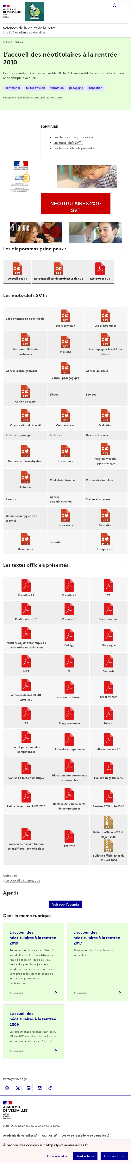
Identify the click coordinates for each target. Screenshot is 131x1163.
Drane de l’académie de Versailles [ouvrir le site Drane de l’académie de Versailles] (84, 1136)
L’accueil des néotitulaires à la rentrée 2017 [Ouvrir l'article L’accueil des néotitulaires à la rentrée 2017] (96, 937)
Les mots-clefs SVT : (68, 142)
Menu (125, 5)
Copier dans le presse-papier (50, 1088)
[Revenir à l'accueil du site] (15, 1110)
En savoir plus (57, 1156)
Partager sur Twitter (18, 1088)
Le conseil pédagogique (22, 880)
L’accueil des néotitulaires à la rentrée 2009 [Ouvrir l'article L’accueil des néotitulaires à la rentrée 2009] (32, 1019)
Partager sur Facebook (7, 1088)
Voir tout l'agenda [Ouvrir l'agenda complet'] (65, 904)
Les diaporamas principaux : (74, 137)
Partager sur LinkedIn (29, 1088)
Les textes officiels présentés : (75, 148)
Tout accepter (114, 1156)
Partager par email (39, 1088)
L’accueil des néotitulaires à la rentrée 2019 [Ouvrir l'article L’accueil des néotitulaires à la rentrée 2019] (32, 937)
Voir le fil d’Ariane (13, 42)
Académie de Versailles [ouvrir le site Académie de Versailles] (18, 1136)
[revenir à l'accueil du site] (65, 28)
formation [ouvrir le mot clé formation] (57, 88)
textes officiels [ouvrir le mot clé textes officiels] (35, 88)
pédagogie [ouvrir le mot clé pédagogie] (76, 88)
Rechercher (115, 5)
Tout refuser (85, 1156)
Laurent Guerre (54, 97)
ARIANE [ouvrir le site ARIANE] (47, 1136)
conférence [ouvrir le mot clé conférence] (13, 88)
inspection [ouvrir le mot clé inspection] (95, 88)
